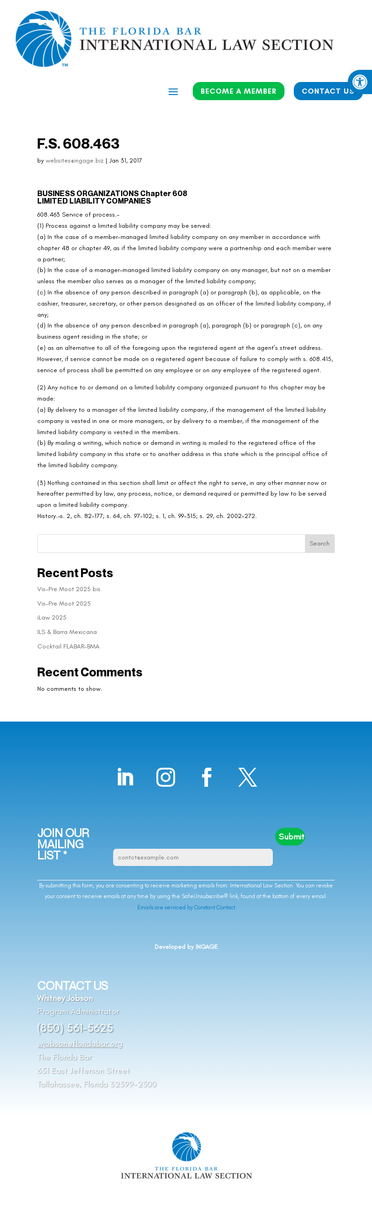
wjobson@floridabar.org (79, 1043)
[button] (360, 82)
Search (320, 543)
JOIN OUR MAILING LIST (63, 844)
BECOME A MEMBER (239, 91)
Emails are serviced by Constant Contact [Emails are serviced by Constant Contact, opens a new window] (186, 907)
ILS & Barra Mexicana (67, 632)
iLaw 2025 (52, 617)
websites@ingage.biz (74, 160)
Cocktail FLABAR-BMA (68, 646)
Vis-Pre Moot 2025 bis (69, 589)
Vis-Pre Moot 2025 (64, 603)
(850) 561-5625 (75, 1028)
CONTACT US (328, 91)
